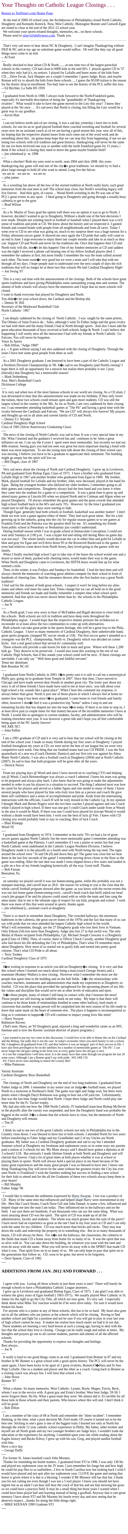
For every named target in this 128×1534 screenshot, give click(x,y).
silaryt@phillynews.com (39, 35)
